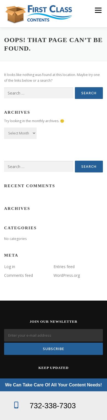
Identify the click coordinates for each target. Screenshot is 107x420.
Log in (9, 266)
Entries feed (64, 266)
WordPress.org (67, 275)
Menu (97, 10)
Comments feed (18, 275)
